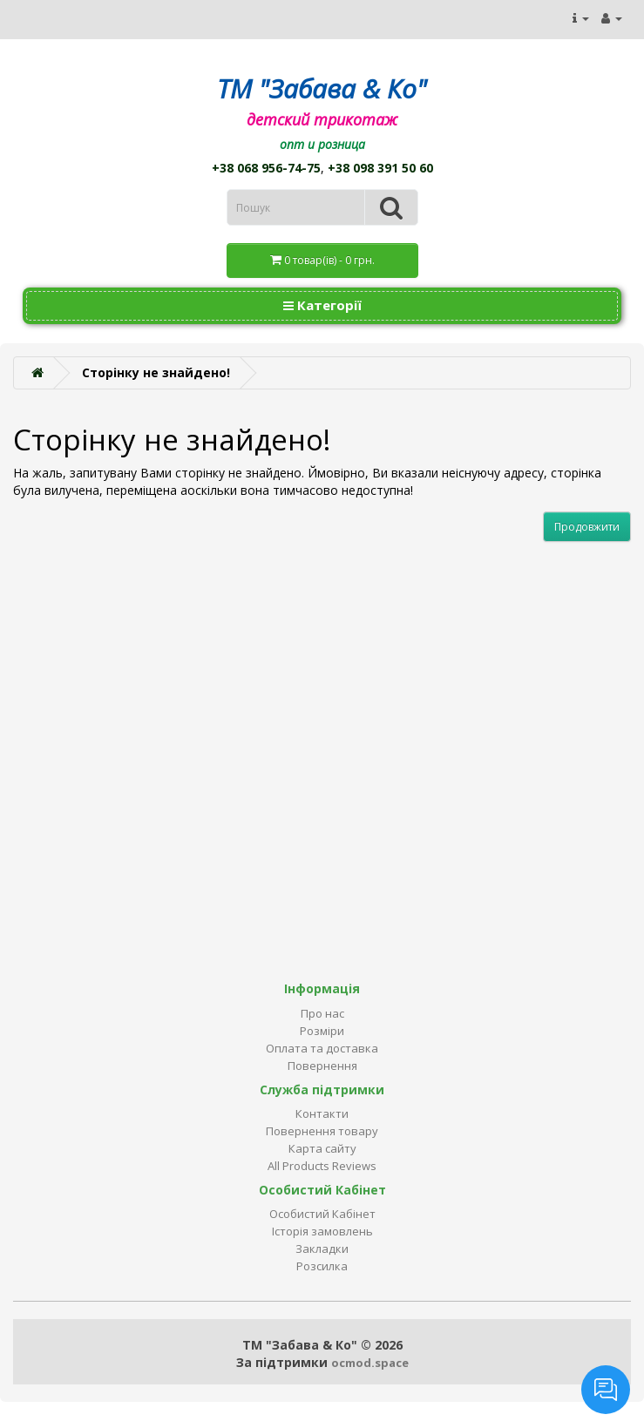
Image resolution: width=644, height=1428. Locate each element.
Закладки (322, 1248)
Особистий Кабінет (322, 1214)
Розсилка (322, 1266)
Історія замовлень (322, 1231)
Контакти (322, 1113)
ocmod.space (370, 1362)
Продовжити (587, 526)
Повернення (322, 1065)
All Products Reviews (322, 1166)
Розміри (322, 1031)
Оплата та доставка (322, 1048)
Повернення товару (322, 1131)
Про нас (322, 1013)
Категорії (322, 305)
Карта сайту (322, 1148)
